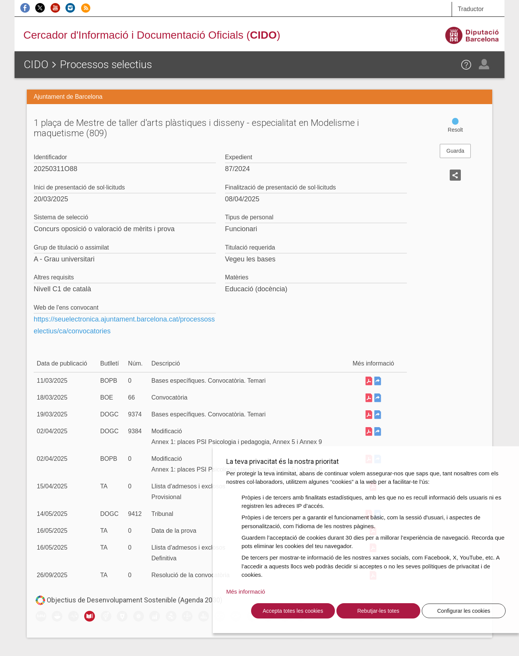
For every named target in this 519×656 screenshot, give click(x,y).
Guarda (455, 151)
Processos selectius (106, 64)
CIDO (36, 64)
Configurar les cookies (463, 611)
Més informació (245, 591)
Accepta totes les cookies (293, 611)
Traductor (471, 9)
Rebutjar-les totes (378, 611)
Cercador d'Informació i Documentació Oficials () (151, 35)
